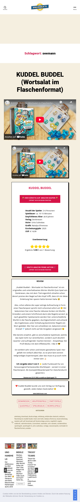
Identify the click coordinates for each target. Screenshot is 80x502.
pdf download (27, 421)
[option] (9, 469)
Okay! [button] (75, 495)
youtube (28, 428)
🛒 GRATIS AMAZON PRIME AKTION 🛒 (40, 268)
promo (47, 421)
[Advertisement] (40, 29)
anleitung (17, 416)
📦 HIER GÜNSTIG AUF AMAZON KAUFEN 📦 (40, 199)
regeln (59, 421)
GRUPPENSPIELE (39, 401)
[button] (5, 470)
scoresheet (36, 423)
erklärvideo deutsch (51, 416)
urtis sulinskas (38, 426)
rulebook (17, 423)
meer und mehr (38, 419)
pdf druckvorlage (39, 421)
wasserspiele (54, 426)
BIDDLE (19, 452)
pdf (21, 421)
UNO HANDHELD (9, 455)
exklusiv (62, 416)
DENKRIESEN (23, 401)
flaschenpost (18, 419)
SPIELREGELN (38, 406)
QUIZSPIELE (25, 406)
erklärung (41, 416)
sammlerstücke (26, 423)
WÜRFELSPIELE (53, 406)
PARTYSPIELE (55, 401)
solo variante (52, 423)
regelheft (53, 421)
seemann (44, 423)
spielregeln (18, 426)
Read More (20, 483)
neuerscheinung (62, 419)
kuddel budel (28, 419)
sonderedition (62, 423)
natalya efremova (50, 419)
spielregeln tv (27, 426)
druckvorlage (33, 416)
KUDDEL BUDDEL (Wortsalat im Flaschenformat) (40, 82)
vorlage (45, 426)
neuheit (16, 421)
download (24, 416)
